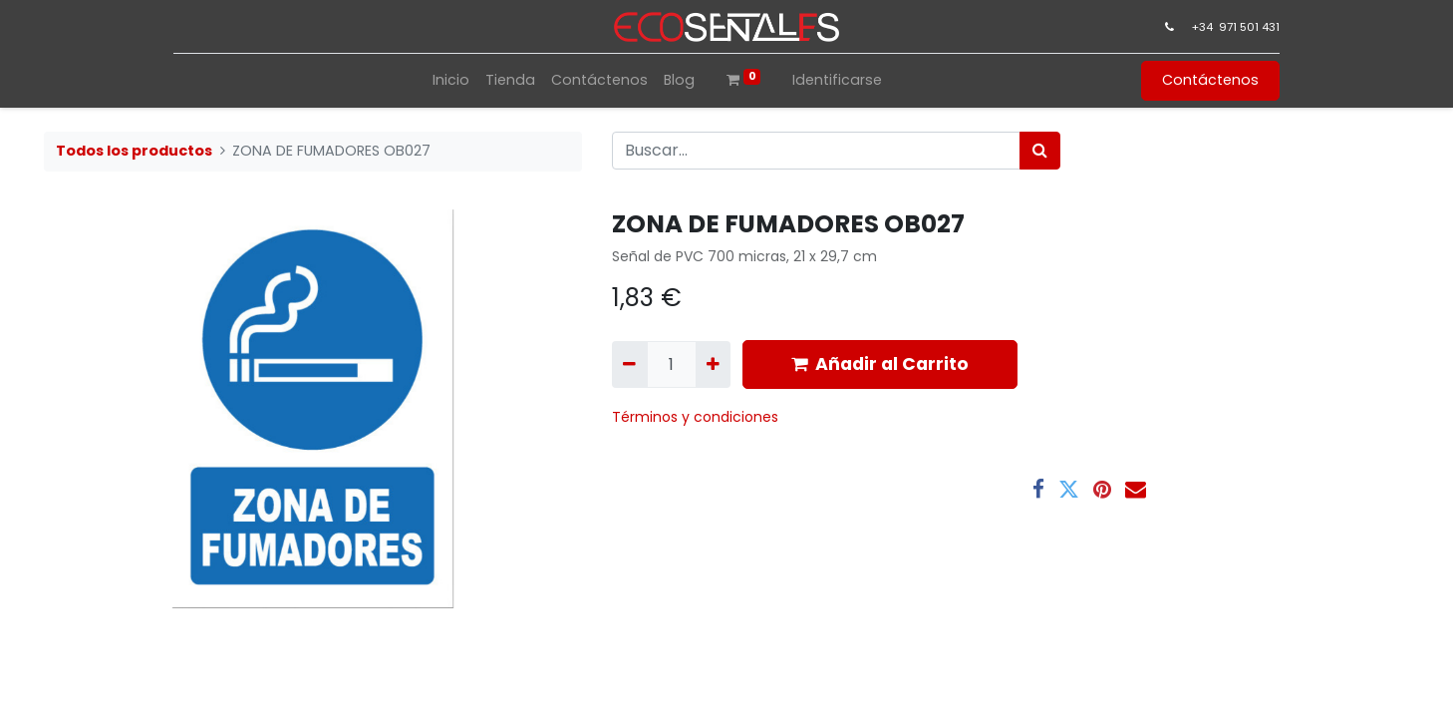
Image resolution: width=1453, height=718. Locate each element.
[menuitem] (451, 80)
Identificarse (837, 80)
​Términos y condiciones (697, 417)
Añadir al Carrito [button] (880, 364)
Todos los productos (134, 151)
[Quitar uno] (629, 364)
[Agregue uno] (713, 364)
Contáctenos (1210, 80)
